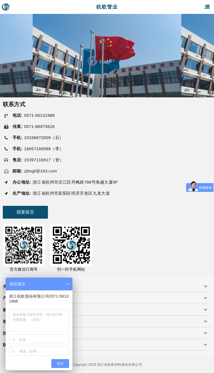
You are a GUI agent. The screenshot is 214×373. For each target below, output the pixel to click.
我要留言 (25, 212)
